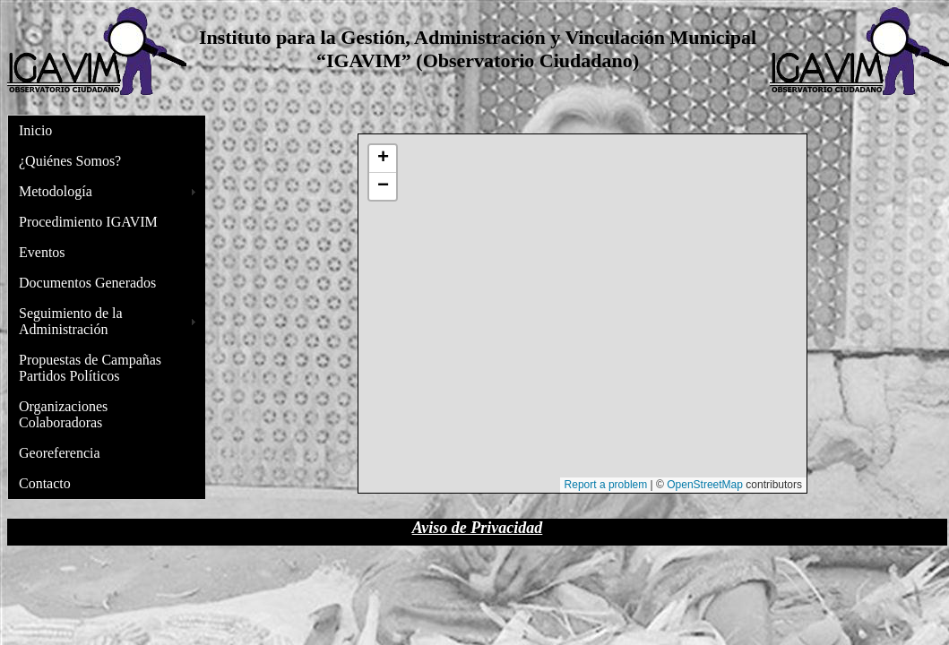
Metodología (55, 191)
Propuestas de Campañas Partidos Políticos (90, 367)
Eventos (42, 252)
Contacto (45, 483)
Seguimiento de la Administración (71, 321)
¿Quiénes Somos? (70, 160)
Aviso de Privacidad (477, 528)
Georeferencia (59, 452)
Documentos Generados (87, 282)
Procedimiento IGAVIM (88, 221)
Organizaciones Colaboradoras (63, 414)
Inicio (35, 130)
